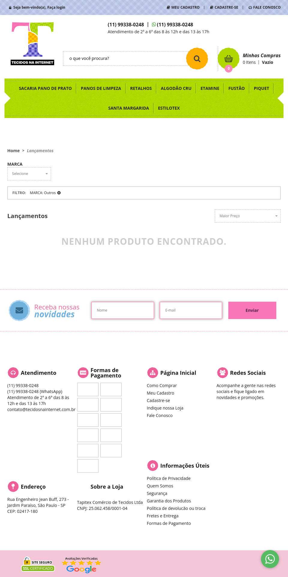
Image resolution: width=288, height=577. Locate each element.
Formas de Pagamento (169, 523)
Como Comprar (162, 385)
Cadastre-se (158, 400)
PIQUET (261, 88)
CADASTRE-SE (226, 7)
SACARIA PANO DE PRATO (45, 88)
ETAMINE (209, 88)
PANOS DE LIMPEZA (101, 88)
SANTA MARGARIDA (128, 108)
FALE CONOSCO (267, 7)
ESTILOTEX (169, 108)
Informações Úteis (184, 465)
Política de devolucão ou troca (176, 508)
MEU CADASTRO (185, 7)
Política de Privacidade (168, 478)
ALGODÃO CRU (176, 88)
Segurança (157, 493)
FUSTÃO (236, 88)
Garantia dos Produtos (169, 501)
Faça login (56, 7)
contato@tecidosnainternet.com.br (41, 409)
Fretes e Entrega (162, 516)
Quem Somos (160, 486)
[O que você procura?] (197, 58)
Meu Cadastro (160, 393)
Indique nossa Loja (165, 408)
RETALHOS (141, 88)
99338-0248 (126, 24)
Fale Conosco (159, 415)
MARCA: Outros (43, 192)
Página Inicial (178, 372)
